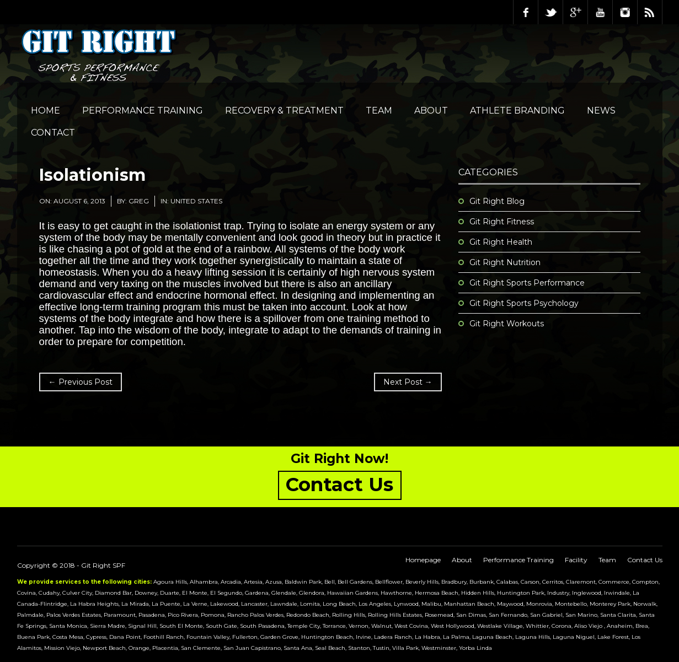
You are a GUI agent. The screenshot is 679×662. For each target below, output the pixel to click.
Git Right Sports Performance (527, 283)
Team (379, 110)
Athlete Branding (517, 110)
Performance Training (142, 110)
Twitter (550, 12)
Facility (576, 560)
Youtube (600, 12)
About (431, 110)
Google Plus (575, 12)
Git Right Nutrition (505, 262)
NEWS (601, 110)
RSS (650, 12)
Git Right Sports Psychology (524, 303)
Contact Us (644, 560)
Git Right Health (500, 242)
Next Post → (407, 382)
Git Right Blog (497, 201)
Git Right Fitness (501, 222)
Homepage (423, 560)
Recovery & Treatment (284, 110)
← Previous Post (81, 382)
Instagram (625, 12)
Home (45, 110)
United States (196, 201)
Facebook (526, 12)
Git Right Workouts (506, 324)
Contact (53, 132)
